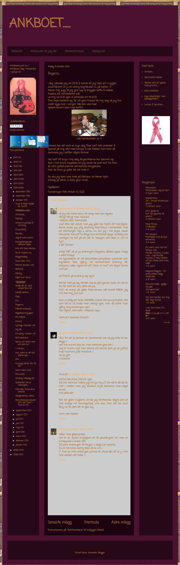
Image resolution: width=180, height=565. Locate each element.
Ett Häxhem (151, 234)
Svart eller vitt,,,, (22, 261)
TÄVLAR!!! (20, 374)
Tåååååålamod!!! (22, 210)
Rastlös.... (19, 233)
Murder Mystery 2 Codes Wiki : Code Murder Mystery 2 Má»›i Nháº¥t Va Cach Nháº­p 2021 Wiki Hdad (157, 258)
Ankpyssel (98, 51)
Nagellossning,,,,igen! (24, 313)
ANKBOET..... (39, 23)
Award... (19, 321)
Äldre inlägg (120, 522)
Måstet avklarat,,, (23, 309)
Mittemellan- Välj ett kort (157, 190)
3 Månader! (151, 227)
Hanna (62, 333)
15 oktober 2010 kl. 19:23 (80, 333)
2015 (15, 166)
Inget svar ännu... (23, 277)
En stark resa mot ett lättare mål (156, 249)
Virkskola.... (20, 214)
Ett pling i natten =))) (25, 333)
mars (19, 436)
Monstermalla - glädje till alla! (156, 286)
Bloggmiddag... (21, 257)
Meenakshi (151, 188)
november (21, 196)
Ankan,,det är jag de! (44, 51)
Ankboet (17, 51)
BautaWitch (151, 198)
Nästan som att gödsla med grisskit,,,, (155, 84)
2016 (16, 162)
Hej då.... (18, 329)
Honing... (19, 273)
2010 (15, 188)
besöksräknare (17, 130)
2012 (16, 179)
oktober (20, 200)
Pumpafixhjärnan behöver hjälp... (23, 243)
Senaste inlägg (60, 522)
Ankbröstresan (74, 51)
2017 (15, 157)
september (21, 410)
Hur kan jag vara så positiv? (155, 215)
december (21, 191)
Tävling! (18, 218)
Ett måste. (20, 317)
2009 (16, 450)
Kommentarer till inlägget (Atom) (85, 530)
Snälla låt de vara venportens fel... (24, 287)
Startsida (91, 522)
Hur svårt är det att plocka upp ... (25, 354)
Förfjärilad (150, 276)
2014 (15, 170)
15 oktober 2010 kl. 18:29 (86, 209)
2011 (15, 183)
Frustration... (21, 229)
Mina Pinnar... (152, 224)
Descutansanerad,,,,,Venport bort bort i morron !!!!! (25, 403)
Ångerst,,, (19, 304)
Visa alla (167, 322)
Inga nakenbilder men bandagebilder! (154, 98)
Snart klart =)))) (23, 370)
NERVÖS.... (20, 269)
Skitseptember (152, 289)
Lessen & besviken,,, (153, 104)
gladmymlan (65, 209)
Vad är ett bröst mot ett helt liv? (25, 343)
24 (19, 72)
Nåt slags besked (153, 300)
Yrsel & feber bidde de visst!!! (24, 205)
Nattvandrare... (22, 337)
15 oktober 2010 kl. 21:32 (82, 374)
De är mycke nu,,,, (23, 252)
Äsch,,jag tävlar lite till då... (25, 365)
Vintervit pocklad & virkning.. (24, 224)
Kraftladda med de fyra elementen (156, 238)
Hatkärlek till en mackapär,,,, (23, 384)
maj (18, 427)
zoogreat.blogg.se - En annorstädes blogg (156, 273)
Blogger (101, 552)
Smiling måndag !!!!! (24, 378)
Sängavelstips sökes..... (25, 396)
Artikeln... (148, 72)
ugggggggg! (20, 281)
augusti (20, 414)
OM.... (17, 359)
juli (17, 419)
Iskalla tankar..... (22, 292)
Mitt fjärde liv (152, 211)
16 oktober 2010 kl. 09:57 (81, 429)
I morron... (20, 348)
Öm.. (17, 300)
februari (20, 440)
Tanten (62, 429)
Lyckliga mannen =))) (25, 325)
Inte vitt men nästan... (25, 248)
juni (18, 423)
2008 (16, 454)
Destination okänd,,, (153, 77)
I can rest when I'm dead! (155, 309)
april (18, 432)
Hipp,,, (17, 296)
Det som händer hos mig (157, 297)
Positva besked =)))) (24, 265)
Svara (62, 322)
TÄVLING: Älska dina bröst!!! (24, 390)
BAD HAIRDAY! (151, 91)
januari (19, 445)
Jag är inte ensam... (24, 237)
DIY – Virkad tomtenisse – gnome (157, 202)
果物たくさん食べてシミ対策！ (157, 315)
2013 (15, 175)
